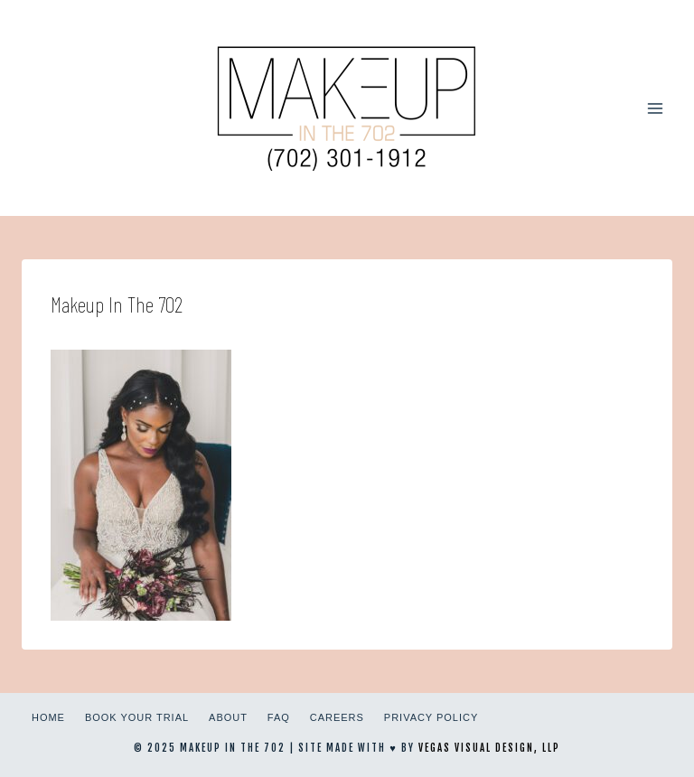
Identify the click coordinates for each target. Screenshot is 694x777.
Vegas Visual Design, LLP (489, 748)
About (228, 717)
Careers (337, 717)
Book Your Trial (137, 717)
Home (48, 717)
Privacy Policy (431, 717)
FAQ (278, 717)
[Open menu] (654, 108)
